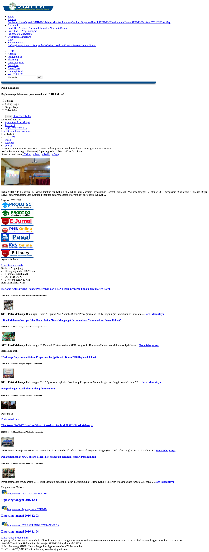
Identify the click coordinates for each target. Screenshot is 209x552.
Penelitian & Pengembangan (22, 31)
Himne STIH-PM (133, 22)
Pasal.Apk (10, 125)
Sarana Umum (88, 45)
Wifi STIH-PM (15, 74)
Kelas (47, 45)
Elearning (13, 59)
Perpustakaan (57, 45)
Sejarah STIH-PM (34, 22)
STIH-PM (10, 137)
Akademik (13, 25)
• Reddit (46, 154)
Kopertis (9, 142)
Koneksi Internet (72, 45)
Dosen (63, 28)
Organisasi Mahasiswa (19, 36)
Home (11, 16)
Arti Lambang (64, 22)
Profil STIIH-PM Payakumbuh (108, 22)
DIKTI (8, 145)
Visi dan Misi (50, 22)
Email (8, 139)
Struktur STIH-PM (151, 22)
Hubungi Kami (15, 71)
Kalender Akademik (49, 28)
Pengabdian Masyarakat (20, 33)
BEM (10, 39)
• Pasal (36, 154)
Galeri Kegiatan (16, 62)
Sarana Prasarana (16, 42)
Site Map (165, 22)
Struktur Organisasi (82, 22)
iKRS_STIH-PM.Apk (16, 128)
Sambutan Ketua (16, 22)
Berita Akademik (10, 419)
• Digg (55, 154)
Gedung (12, 45)
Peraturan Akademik (28, 28)
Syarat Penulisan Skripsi (17, 122)
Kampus (12, 19)
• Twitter (27, 154)
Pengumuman (15, 56)
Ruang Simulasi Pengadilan (30, 45)
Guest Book (14, 68)
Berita (11, 51)
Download (13, 65)
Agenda (12, 53)
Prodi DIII (13, 28)
